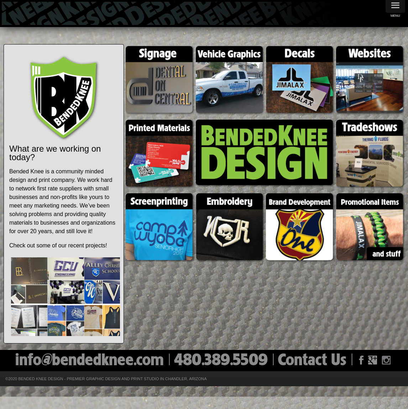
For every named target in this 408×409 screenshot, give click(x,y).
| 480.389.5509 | (223, 361)
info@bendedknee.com (92, 361)
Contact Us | (317, 361)
